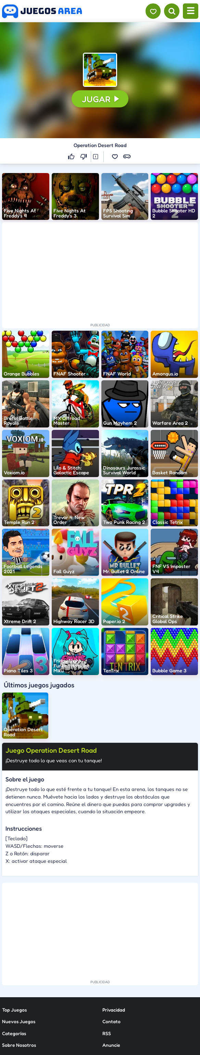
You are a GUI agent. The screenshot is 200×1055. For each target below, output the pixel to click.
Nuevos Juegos (18, 1021)
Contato (111, 1021)
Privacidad (113, 1010)
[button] (100, 70)
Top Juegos (14, 1010)
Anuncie (111, 1045)
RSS (106, 1033)
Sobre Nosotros (19, 1045)
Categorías (14, 1033)
